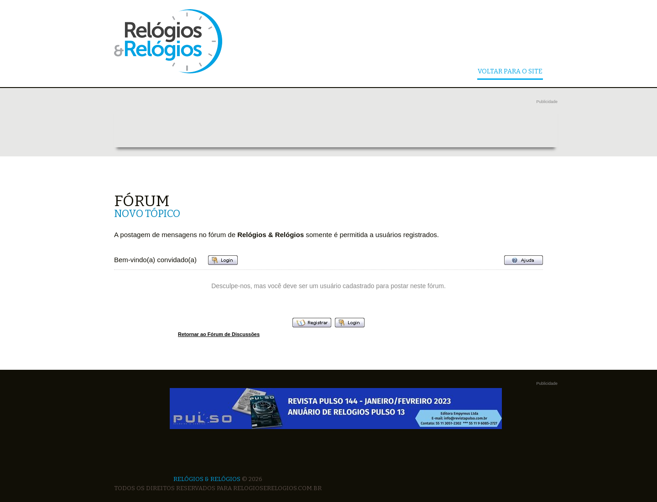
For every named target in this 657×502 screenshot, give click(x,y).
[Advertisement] (336, 126)
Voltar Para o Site (510, 71)
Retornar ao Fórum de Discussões (219, 334)
